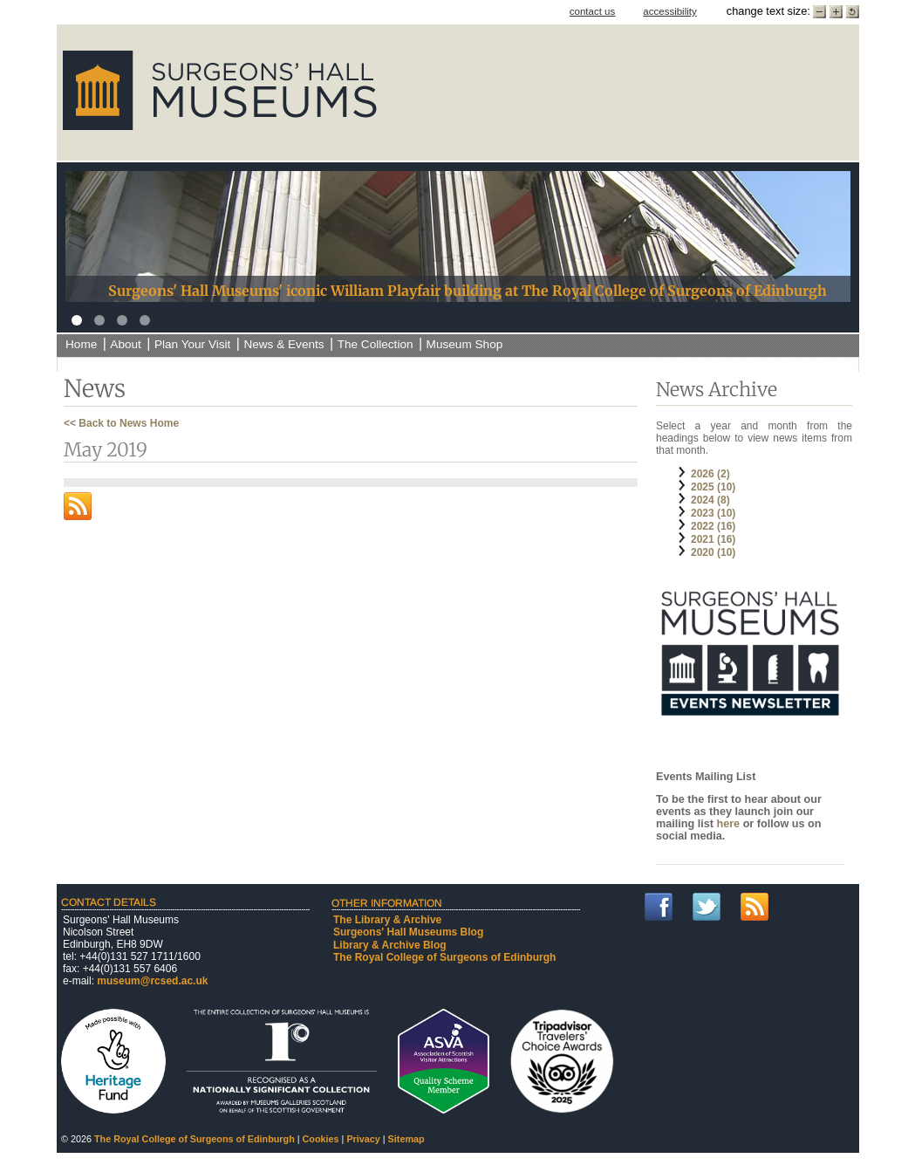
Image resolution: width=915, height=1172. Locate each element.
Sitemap (406, 1139)
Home (81, 344)
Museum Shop (465, 344)
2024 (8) (710, 500)
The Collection (375, 344)
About (125, 344)
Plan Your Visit (192, 344)
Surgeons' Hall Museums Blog (408, 932)
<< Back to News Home (121, 423)
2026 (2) (710, 474)
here (729, 824)
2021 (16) (713, 539)
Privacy (362, 1139)
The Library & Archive (387, 920)
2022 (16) (713, 526)
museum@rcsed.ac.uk (152, 981)
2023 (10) (713, 513)
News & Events (283, 344)
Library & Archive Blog (390, 945)
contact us (593, 11)
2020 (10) (713, 552)
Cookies (321, 1139)
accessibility (669, 11)
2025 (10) (713, 487)
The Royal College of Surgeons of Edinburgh (444, 957)
